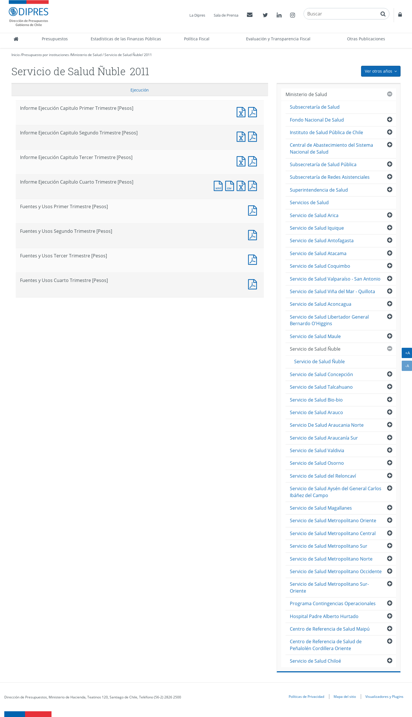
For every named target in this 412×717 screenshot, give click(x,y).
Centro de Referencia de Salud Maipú (330, 629)
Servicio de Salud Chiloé (315, 661)
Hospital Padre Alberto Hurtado (324, 616)
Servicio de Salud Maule (315, 336)
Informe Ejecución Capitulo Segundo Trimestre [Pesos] (242, 136)
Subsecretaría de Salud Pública (323, 164)
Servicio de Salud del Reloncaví (323, 476)
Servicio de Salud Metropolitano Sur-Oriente (329, 587)
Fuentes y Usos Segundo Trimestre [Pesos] (254, 234)
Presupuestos (55, 38)
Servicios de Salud (309, 202)
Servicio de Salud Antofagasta (322, 240)
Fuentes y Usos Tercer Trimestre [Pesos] (254, 259)
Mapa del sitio (345, 696)
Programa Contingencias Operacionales (333, 603)
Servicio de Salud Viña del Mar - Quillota (332, 291)
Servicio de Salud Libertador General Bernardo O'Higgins (329, 320)
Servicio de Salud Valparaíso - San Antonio (335, 279)
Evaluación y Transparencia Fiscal (278, 38)
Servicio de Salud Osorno (317, 463)
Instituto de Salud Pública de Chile (326, 132)
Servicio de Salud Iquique (317, 228)
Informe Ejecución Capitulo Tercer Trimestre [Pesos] (242, 160)
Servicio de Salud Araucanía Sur (324, 438)
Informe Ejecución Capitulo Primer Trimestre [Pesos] (242, 111)
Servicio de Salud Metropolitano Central (333, 533)
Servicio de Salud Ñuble (123, 54)
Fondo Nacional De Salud (317, 120)
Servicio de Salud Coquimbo (320, 266)
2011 (148, 54)
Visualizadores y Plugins (384, 696)
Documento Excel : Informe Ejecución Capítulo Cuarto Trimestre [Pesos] (242, 185)
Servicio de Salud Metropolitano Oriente (333, 520)
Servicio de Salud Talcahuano (321, 387)
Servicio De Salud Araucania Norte (327, 425)
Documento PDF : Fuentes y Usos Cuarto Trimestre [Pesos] (254, 283)
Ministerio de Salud (86, 54)
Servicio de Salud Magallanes (321, 508)
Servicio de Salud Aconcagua (320, 304)
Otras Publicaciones (366, 38)
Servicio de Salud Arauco (316, 412)
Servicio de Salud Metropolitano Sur (328, 546)
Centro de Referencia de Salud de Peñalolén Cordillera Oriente (326, 644)
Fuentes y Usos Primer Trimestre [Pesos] (254, 209)
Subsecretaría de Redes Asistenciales (330, 177)
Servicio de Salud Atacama (318, 253)
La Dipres (197, 15)
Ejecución (139, 90)
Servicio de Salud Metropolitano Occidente (336, 571)
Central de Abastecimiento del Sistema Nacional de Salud (331, 148)
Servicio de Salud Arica (314, 215)
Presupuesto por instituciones (45, 54)
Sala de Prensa (226, 15)
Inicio (15, 54)
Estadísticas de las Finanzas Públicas (126, 38)
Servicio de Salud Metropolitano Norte (331, 559)
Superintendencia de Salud (319, 190)
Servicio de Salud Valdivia (317, 450)
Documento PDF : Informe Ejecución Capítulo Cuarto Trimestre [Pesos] (254, 185)
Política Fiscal (196, 38)
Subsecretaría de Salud (315, 107)
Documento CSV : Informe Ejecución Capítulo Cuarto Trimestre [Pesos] (231, 185)
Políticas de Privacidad (306, 696)
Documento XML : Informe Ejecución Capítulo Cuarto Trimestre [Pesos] (219, 185)
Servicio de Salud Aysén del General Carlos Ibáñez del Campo (335, 491)
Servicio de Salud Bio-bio (316, 400)
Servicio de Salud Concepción (321, 374)
